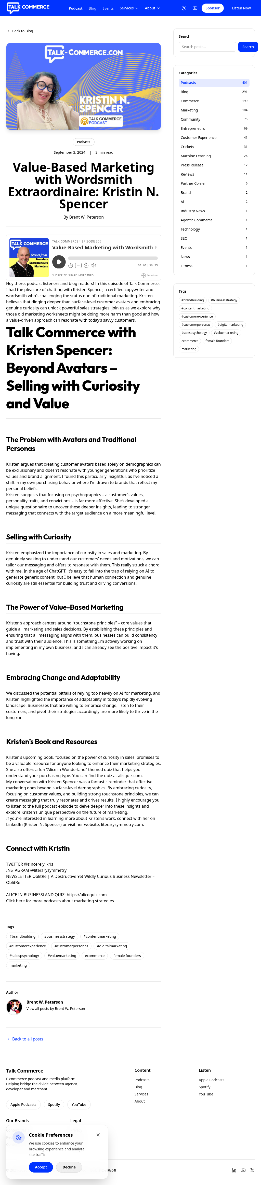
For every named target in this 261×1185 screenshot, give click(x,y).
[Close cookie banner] (98, 1134)
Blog (92, 8)
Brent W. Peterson (86, 217)
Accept (41, 1167)
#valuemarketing (62, 955)
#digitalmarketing (112, 946)
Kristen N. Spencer (42, 824)
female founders (127, 955)
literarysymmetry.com (122, 824)
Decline (69, 1167)
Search (248, 46)
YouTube (79, 1104)
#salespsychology (24, 955)
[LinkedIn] (234, 1170)
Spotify (54, 1104)
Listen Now (241, 8)
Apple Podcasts (23, 1104)
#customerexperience (27, 946)
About (153, 8)
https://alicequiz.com (87, 894)
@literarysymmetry (48, 870)
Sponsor (213, 8)
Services (129, 8)
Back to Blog (19, 30)
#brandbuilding (22, 936)
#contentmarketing (100, 936)
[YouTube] (195, 8)
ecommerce (95, 955)
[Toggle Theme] (183, 8)
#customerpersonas (71, 946)
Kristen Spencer (87, 289)
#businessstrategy (59, 936)
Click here (15, 901)
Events (108, 8)
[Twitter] (252, 1170)
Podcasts (83, 142)
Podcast (76, 8)
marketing (18, 965)
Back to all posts (24, 1039)
